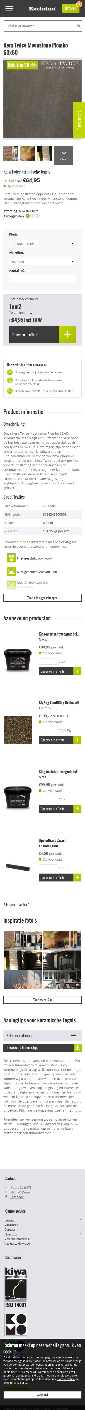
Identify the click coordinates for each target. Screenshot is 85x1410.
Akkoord (42, 1395)
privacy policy (18, 1382)
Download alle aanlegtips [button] (44, 1048)
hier (22, 542)
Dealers (10, 1220)
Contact (10, 1229)
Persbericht (79, 120)
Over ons (11, 1234)
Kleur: (13, 234)
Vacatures (11, 1225)
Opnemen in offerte (61, 671)
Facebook (17, 1197)
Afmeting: (16, 252)
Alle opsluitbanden (17, 904)
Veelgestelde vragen (18, 1243)
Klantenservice (15, 1211)
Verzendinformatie (17, 1239)
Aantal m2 (16, 270)
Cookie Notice (66, 1379)
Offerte (72, 8)
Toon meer (42, 1000)
